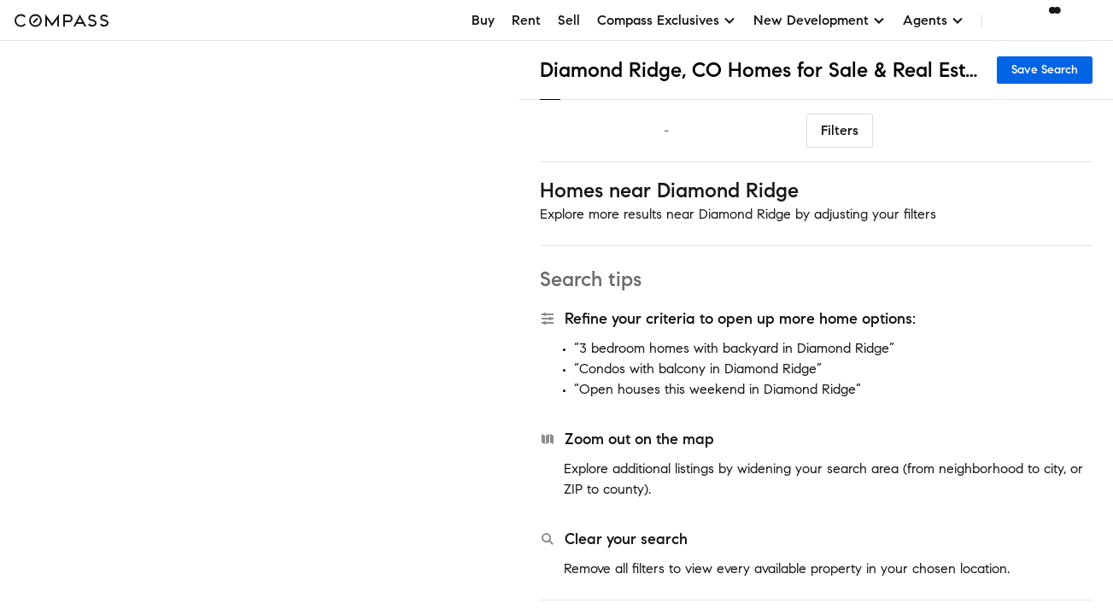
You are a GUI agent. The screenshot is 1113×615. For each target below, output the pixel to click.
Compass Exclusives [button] (666, 20)
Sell (569, 20)
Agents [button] (933, 20)
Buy (483, 20)
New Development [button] (819, 20)
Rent (526, 20)
